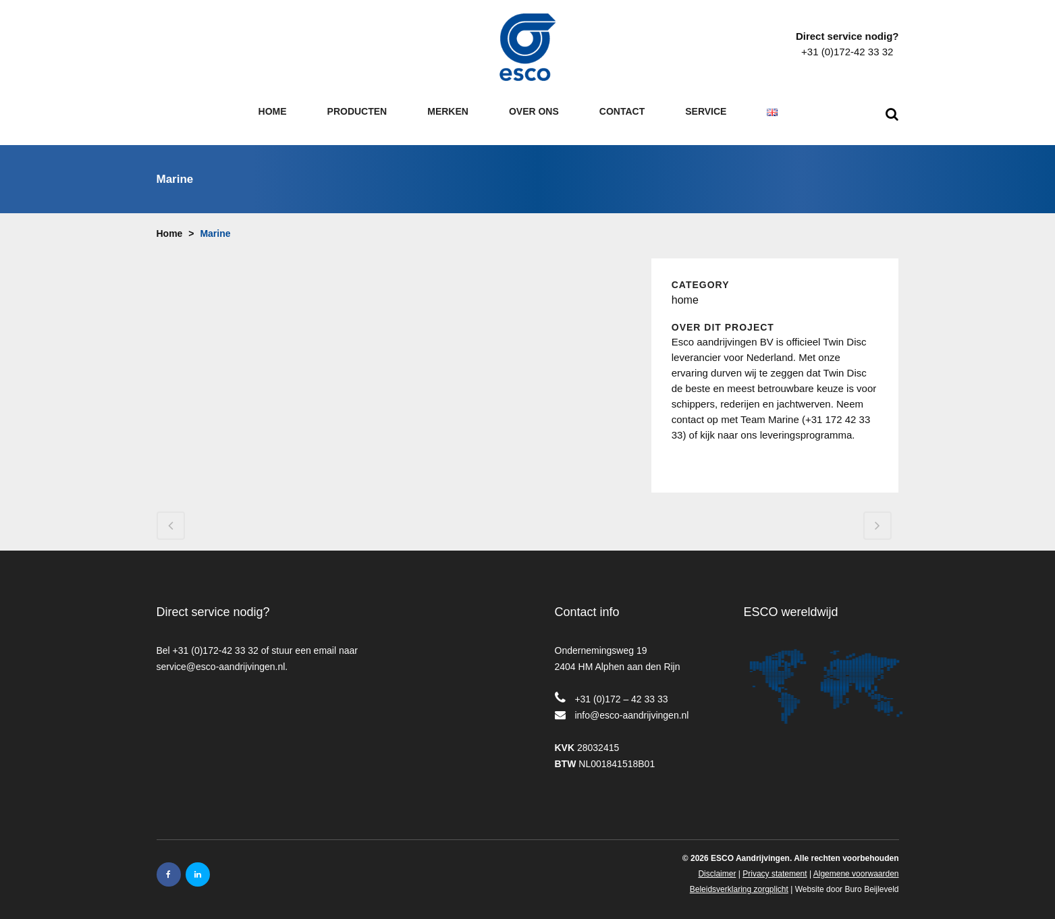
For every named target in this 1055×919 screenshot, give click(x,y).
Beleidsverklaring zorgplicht (739, 880)
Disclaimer (717, 864)
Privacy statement (774, 864)
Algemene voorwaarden (856, 864)
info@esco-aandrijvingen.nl (631, 705)
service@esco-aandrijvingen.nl (221, 657)
